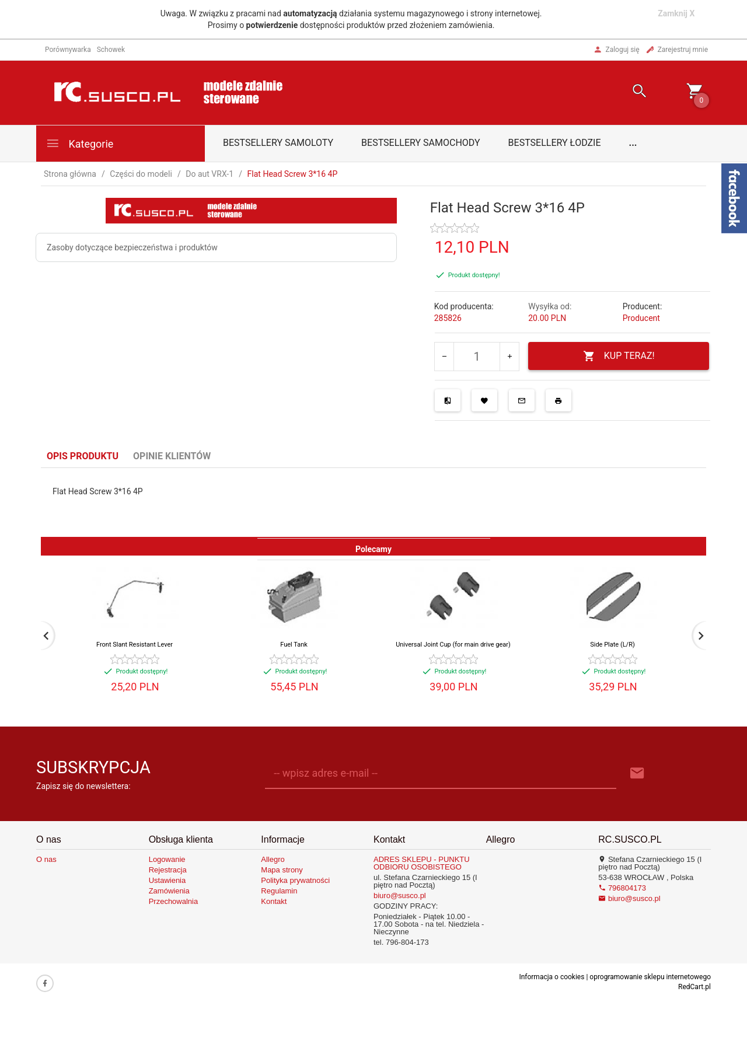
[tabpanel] (373, 502)
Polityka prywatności (295, 880)
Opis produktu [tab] (82, 456)
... (633, 142)
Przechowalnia (173, 901)
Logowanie (167, 859)
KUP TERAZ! (619, 356)
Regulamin (279, 890)
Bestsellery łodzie (554, 142)
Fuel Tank (294, 644)
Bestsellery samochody (420, 142)
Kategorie (79, 143)
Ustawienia (167, 880)
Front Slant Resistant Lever (134, 644)
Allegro (272, 859)
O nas (46, 859)
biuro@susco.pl (400, 895)
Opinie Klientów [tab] (172, 456)
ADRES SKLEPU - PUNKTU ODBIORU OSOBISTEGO (422, 863)
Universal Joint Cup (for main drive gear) (453, 644)
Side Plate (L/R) (612, 644)
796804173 (622, 888)
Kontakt (274, 901)
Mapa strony (282, 869)
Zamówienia (169, 890)
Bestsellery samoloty (278, 142)
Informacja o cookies (551, 977)
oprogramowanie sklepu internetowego (650, 977)
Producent (641, 318)
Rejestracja (168, 869)
